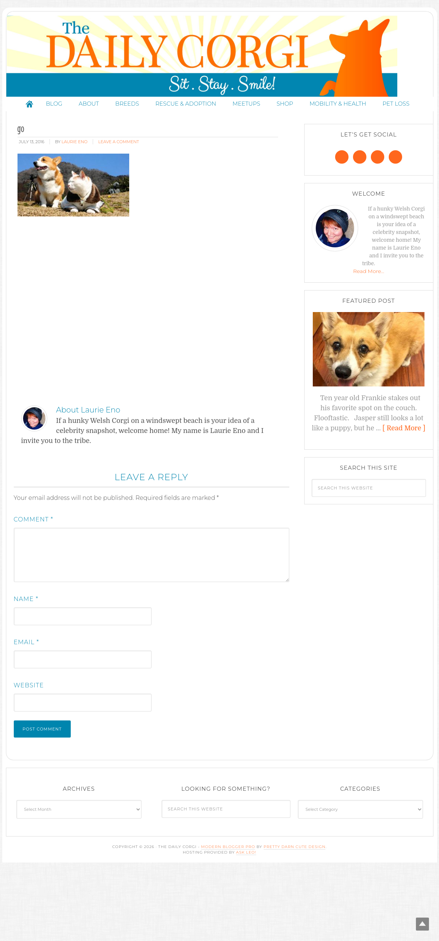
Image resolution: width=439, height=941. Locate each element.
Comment (34, 526)
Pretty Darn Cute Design (295, 854)
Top (421, 923)
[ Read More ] (403, 435)
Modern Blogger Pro (228, 854)
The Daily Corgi (219, 59)
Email (26, 649)
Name (26, 606)
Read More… (368, 278)
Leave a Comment (118, 149)
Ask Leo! (246, 859)
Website (29, 692)
